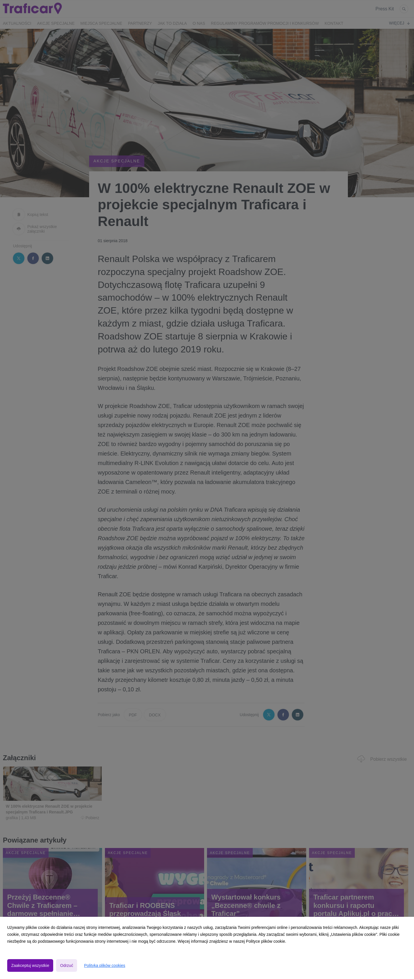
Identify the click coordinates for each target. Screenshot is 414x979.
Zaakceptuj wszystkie (30, 965)
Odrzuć (66, 965)
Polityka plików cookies (104, 965)
